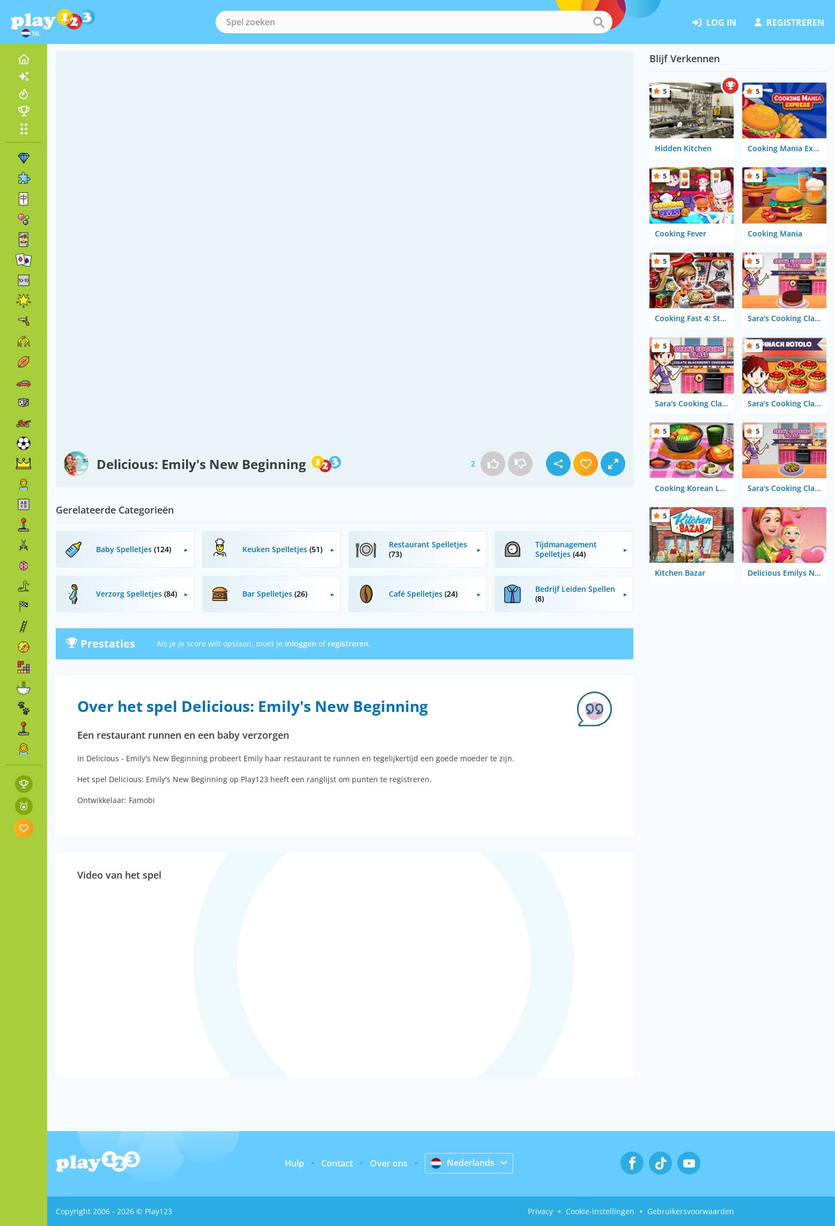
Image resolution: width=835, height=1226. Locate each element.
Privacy (540, 1211)
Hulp (294, 1163)
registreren (789, 22)
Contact (337, 1163)
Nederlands (462, 1163)
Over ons (389, 1163)
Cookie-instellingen (600, 1211)
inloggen (300, 643)
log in (714, 22)
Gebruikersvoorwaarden (690, 1211)
